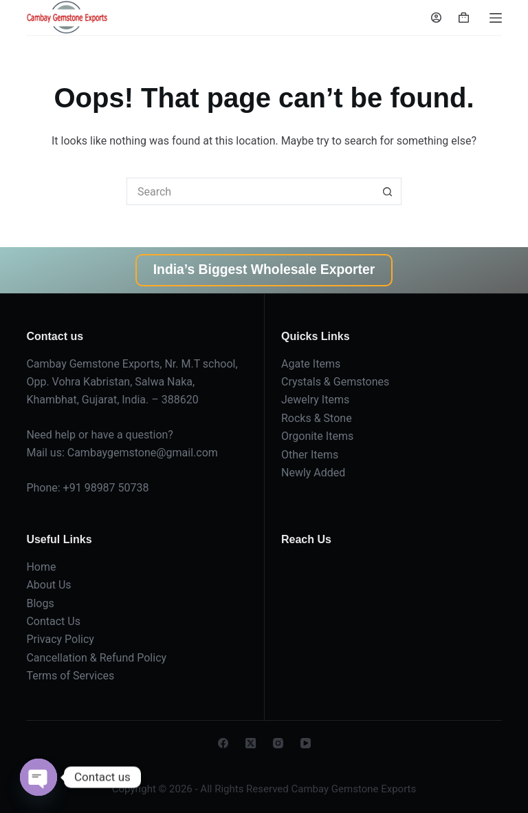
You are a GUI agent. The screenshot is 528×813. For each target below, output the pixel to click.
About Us (48, 584)
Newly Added (313, 472)
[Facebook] (223, 743)
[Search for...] (250, 191)
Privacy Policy (60, 639)
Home (41, 566)
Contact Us (53, 621)
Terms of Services (70, 675)
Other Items (309, 454)
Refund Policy (133, 657)
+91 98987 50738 (106, 487)
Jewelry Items (315, 399)
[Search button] (388, 191)
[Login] (436, 17)
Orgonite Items (317, 436)
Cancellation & (62, 657)
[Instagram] (278, 743)
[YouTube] (305, 743)
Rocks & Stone (316, 418)
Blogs (40, 603)
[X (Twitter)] (250, 743)
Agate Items (310, 363)
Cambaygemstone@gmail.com (142, 452)
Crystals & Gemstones (335, 381)
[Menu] (496, 18)
